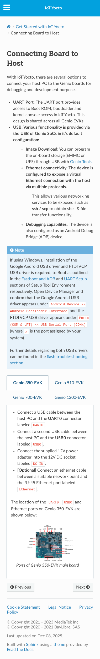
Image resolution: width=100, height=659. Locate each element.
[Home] (9, 27)
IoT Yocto (53, 8)
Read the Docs (20, 650)
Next (83, 587)
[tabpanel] (50, 492)
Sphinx (32, 645)
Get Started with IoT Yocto (40, 27)
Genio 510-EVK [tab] (69, 383)
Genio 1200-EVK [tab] (70, 397)
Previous (20, 587)
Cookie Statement (23, 607)
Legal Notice (59, 607)
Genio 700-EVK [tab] (27, 397)
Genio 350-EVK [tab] (27, 383)
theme (59, 645)
